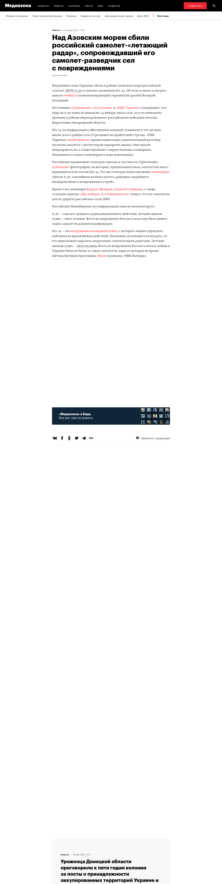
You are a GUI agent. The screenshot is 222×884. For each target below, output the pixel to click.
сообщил (70, 95)
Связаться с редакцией (153, 438)
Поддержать (195, 5)
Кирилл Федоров (99, 189)
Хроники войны (59, 75)
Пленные (71, 16)
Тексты (89, 5)
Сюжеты (59, 5)
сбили (101, 256)
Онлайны (74, 5)
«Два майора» (90, 194)
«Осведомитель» (117, 194)
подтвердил (160, 172)
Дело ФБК (143, 16)
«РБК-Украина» (128, 107)
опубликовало (78, 140)
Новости (43, 5)
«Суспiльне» (103, 107)
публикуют (61, 167)
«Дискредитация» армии (118, 16)
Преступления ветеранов (47, 16)
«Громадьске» (81, 107)
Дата (100, 5)
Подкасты (114, 5)
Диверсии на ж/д (90, 16)
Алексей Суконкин (128, 189)
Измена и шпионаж (17, 16)
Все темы (163, 15)
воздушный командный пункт (94, 231)
